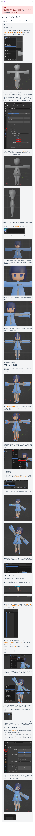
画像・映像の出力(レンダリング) (26, 830)
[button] (2, 2)
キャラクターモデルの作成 (8, 830)
